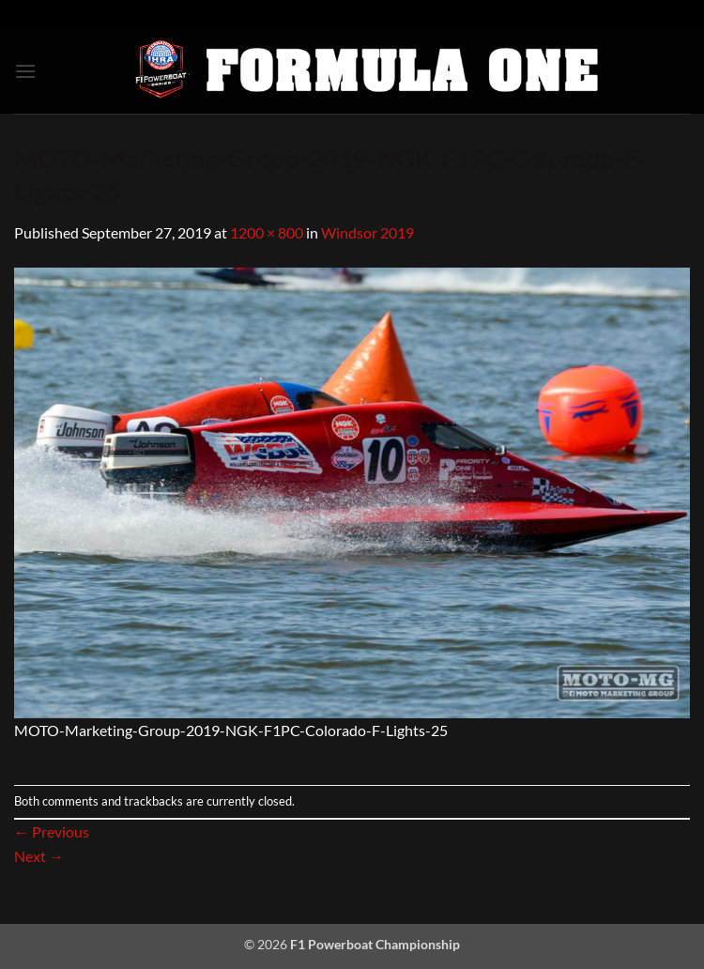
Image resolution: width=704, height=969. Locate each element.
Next (39, 856)
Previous (51, 831)
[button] (25, 71)
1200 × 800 (266, 232)
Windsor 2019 (367, 232)
